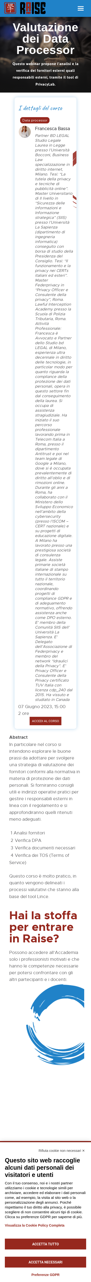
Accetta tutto (45, 1244)
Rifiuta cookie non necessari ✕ (62, 1151)
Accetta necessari (46, 1262)
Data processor (34, 120)
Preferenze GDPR (46, 1275)
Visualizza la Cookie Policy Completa (35, 1225)
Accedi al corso (45, 721)
